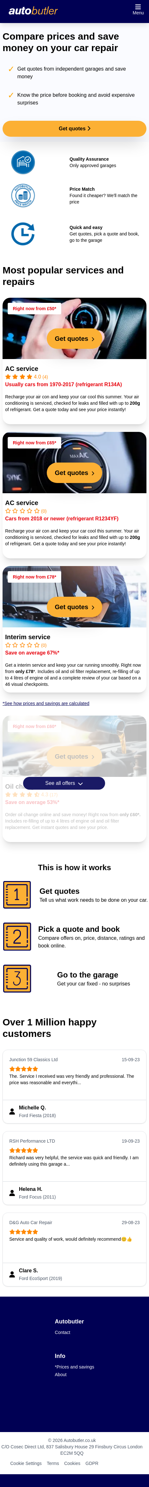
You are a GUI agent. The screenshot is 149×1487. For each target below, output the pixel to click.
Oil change (21, 786)
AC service (21, 368)
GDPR (92, 1463)
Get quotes (74, 128)
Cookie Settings (26, 1463)
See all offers (64, 783)
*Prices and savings (74, 1366)
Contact (62, 1332)
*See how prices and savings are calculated (46, 703)
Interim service (27, 636)
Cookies (72, 1463)
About (61, 1374)
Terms (53, 1463)
